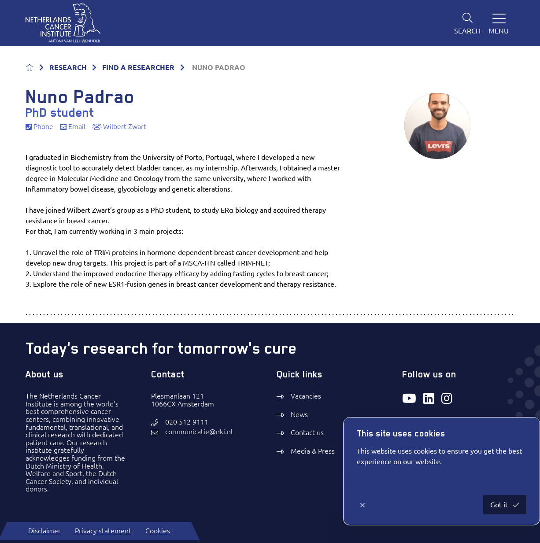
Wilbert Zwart (119, 126)
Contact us (307, 432)
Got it (500, 505)
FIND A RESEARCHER (138, 67)
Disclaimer (44, 531)
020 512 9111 (186, 422)
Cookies (157, 531)
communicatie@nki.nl (199, 432)
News (299, 414)
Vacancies (306, 396)
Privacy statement (103, 531)
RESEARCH (68, 67)
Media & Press (313, 451)
